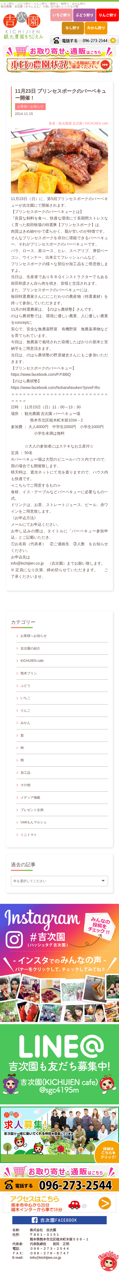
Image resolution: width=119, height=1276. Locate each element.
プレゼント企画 (32, 810)
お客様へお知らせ (30, 106)
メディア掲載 (30, 797)
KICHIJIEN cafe (32, 661)
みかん (25, 723)
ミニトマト (29, 835)
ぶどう (25, 686)
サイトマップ (16, 1271)
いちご (25, 698)
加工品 (25, 773)
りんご (25, 710)
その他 (25, 785)
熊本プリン (29, 673)
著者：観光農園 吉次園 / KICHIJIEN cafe (78, 123)
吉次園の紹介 (30, 648)
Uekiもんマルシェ (34, 822)
